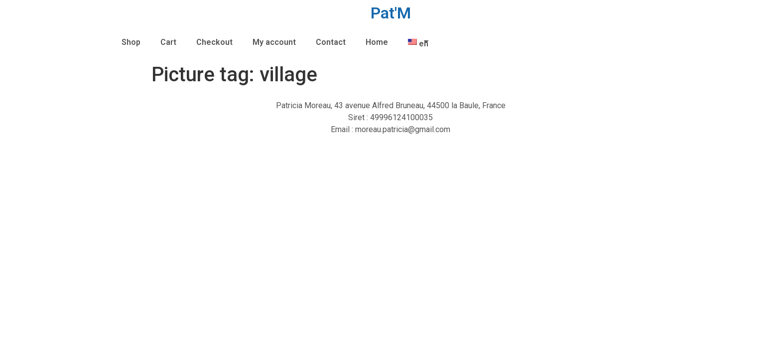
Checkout (214, 42)
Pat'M (391, 12)
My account (274, 42)
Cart (168, 42)
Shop (131, 42)
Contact (331, 42)
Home (377, 42)
